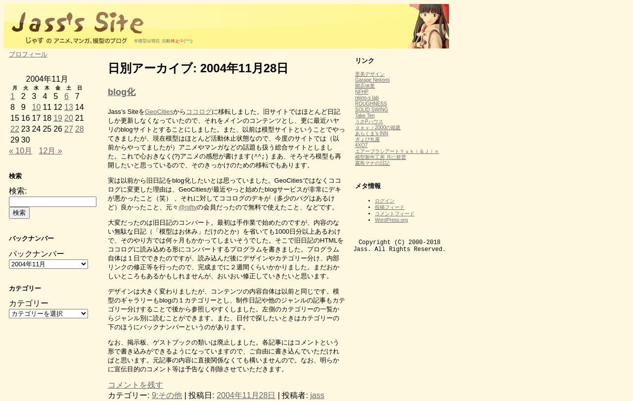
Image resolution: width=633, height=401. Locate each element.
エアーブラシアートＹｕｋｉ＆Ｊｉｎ (397, 151)
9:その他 (167, 395)
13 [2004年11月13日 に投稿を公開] (68, 107)
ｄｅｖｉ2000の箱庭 (378, 127)
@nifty (188, 207)
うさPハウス (369, 121)
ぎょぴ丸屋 (367, 139)
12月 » (50, 151)
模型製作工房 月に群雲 (380, 157)
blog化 (122, 92)
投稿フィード (390, 207)
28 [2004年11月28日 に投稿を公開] (79, 129)
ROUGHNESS (371, 103)
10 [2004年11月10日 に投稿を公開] (36, 107)
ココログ (199, 111)
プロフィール (28, 54)
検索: (18, 191)
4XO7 (361, 145)
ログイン (385, 200)
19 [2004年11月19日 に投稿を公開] (57, 118)
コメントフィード (394, 213)
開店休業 (365, 86)
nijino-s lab (367, 97)
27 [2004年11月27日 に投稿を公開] (68, 129)
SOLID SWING (371, 109)
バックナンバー (36, 254)
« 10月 (20, 151)
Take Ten (365, 115)
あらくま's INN (371, 133)
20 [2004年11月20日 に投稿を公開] (68, 118)
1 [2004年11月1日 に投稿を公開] (12, 96)
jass (317, 395)
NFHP (361, 92)
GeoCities (159, 111)
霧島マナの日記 (372, 163)
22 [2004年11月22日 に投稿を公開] (14, 129)
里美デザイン (370, 74)
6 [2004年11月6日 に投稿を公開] (66, 96)
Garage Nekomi (372, 80)
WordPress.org (391, 220)
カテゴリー (28, 303)
